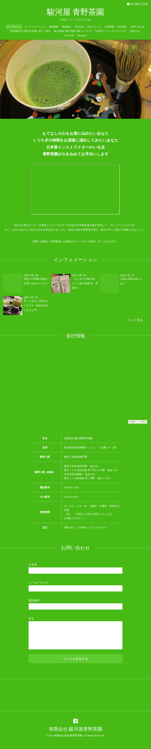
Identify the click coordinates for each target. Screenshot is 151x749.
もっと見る (136, 320)
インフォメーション (35, 26)
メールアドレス (39, 582)
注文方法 (79, 26)
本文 (31, 618)
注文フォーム (94, 26)
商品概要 (53, 26)
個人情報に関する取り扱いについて (73, 31)
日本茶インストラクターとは (110, 31)
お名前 (33, 564)
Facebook (69, 35)
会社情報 (109, 26)
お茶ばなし (135, 31)
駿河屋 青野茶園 (75, 12)
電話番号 (34, 600)
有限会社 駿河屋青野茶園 (75, 729)
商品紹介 (66, 26)
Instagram (82, 35)
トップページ (14, 26)
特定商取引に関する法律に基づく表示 (30, 31)
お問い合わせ (137, 26)
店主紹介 (122, 26)
